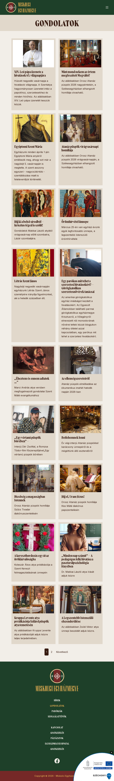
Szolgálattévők (57, 715)
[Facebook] (57, 760)
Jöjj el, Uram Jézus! (73, 495)
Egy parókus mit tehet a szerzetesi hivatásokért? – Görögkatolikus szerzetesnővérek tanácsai (78, 286)
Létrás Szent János (26, 280)
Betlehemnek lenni (73, 436)
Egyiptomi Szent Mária (28, 146)
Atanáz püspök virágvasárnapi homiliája (77, 148)
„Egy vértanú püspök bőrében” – (27, 438)
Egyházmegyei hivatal (57, 743)
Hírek (57, 698)
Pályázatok (57, 737)
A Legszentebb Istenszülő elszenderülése (77, 617)
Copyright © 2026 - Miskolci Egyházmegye (57, 776)
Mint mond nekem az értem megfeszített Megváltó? (78, 73)
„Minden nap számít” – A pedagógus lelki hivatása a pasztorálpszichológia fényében (78, 559)
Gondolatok (57, 703)
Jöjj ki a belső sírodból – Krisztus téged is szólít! (29, 223)
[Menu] (107, 7)
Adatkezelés (57, 731)
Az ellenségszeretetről (75, 378)
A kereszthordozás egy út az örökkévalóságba (31, 556)
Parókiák (57, 709)
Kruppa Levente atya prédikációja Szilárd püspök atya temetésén (32, 619)
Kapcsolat (57, 726)
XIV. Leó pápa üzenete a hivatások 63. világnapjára (31, 73)
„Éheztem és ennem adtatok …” (32, 379)
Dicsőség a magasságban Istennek (30, 497)
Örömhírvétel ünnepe (74, 221)
